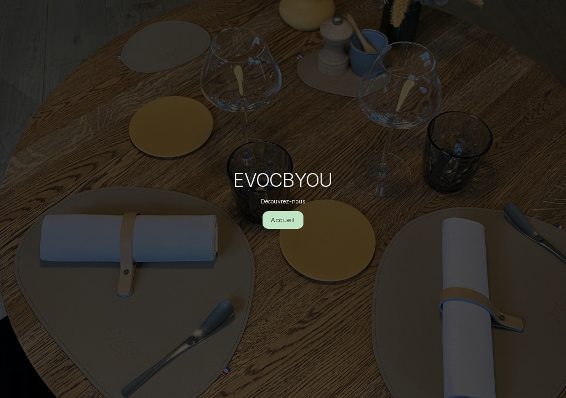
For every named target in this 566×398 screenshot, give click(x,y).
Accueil (283, 220)
